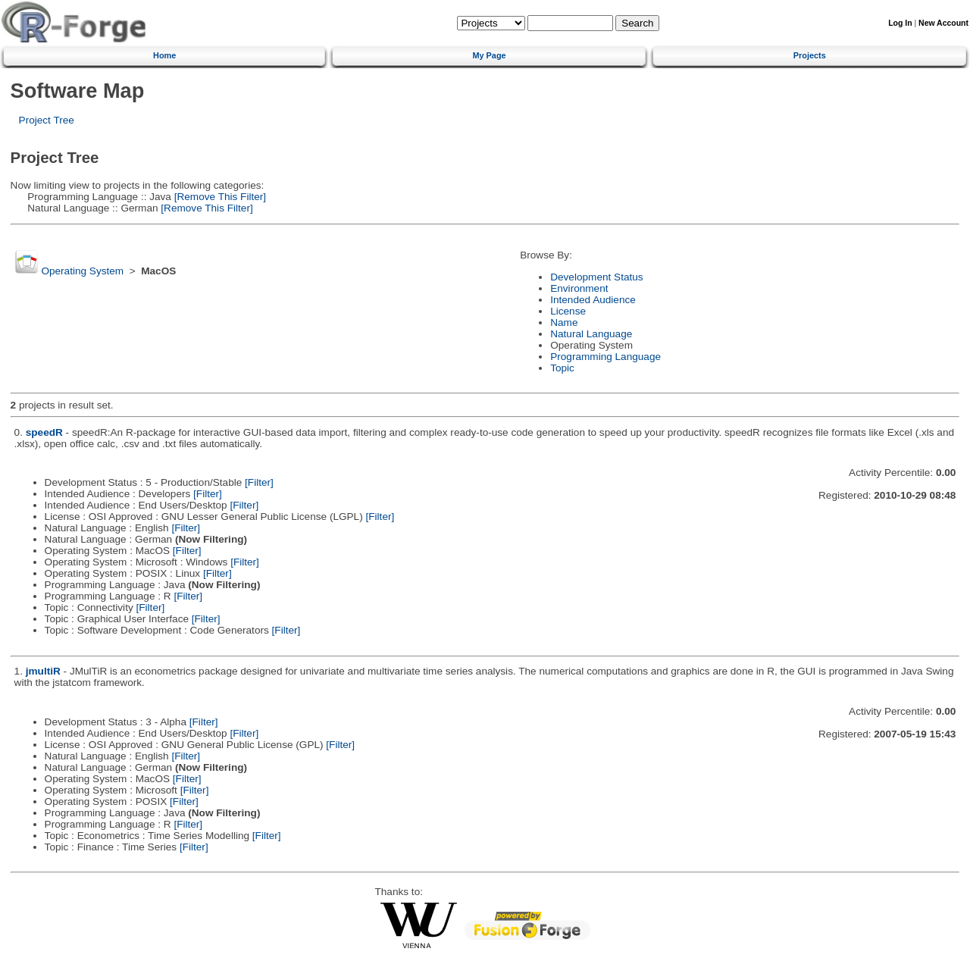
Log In (900, 23)
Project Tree (46, 120)
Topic (562, 368)
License (568, 311)
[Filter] (259, 482)
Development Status (596, 277)
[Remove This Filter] (218, 196)
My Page (488, 55)
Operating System (82, 271)
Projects (809, 55)
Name (563, 322)
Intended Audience (593, 299)
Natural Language (591, 334)
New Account (943, 23)
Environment (579, 288)
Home (164, 55)
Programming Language (605, 356)
